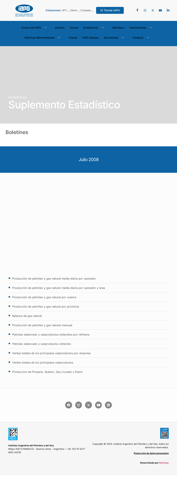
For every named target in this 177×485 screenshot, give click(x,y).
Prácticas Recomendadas (44, 37)
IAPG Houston (90, 37)
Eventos (60, 27)
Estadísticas (94, 27)
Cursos (74, 27)
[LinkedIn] (168, 10)
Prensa (73, 37)
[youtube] (160, 10)
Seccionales (115, 37)
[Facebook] (137, 10)
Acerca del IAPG (35, 27)
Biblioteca (118, 27)
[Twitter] (145, 10)
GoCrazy (164, 462)
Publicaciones (142, 27)
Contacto (142, 37)
